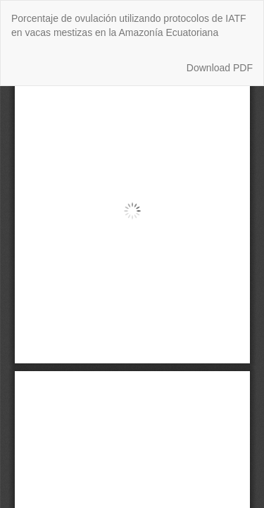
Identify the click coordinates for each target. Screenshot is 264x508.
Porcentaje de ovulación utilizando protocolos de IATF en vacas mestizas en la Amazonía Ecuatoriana (128, 25)
